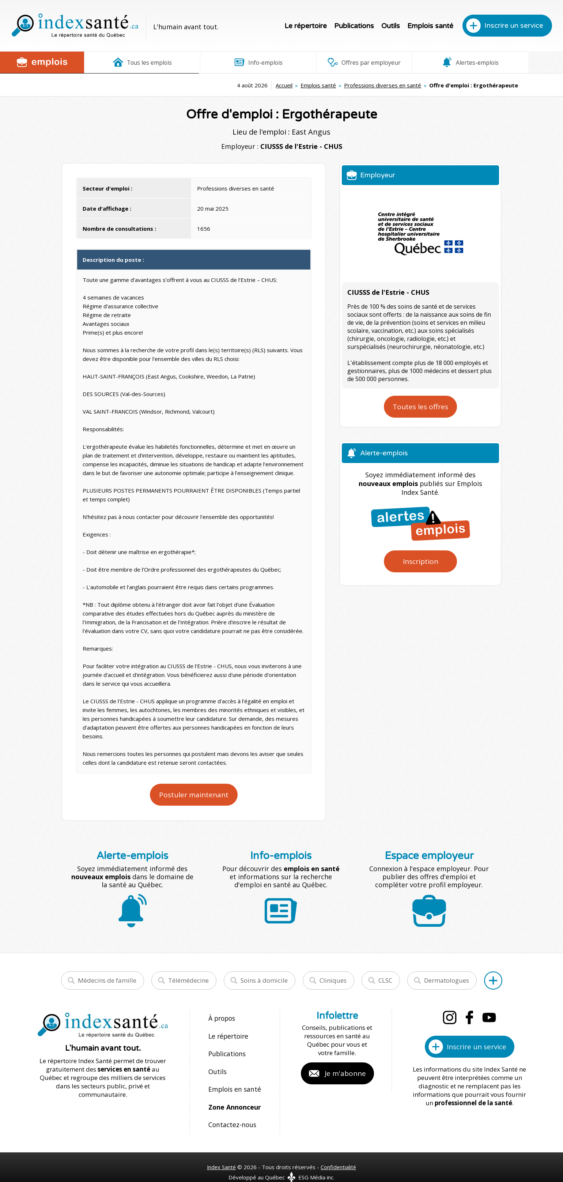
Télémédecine (188, 980)
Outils (390, 26)
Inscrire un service (513, 26)
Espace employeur (515, 62)
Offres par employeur (323, 62)
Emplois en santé (233, 1081)
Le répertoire (305, 26)
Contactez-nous (230, 1112)
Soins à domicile (264, 980)
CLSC (385, 980)
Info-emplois (228, 62)
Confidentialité (339, 1153)
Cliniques (333, 980)
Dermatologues (446, 980)
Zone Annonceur (234, 1096)
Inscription (420, 561)
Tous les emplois (132, 62)
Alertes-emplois (419, 62)
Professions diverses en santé (286, 85)
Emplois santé (430, 26)
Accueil (188, 85)
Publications (354, 26)
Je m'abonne (345, 1073)
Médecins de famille (107, 980)
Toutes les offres (420, 406)
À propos (221, 1018)
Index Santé (221, 1153)
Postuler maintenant (193, 794)
